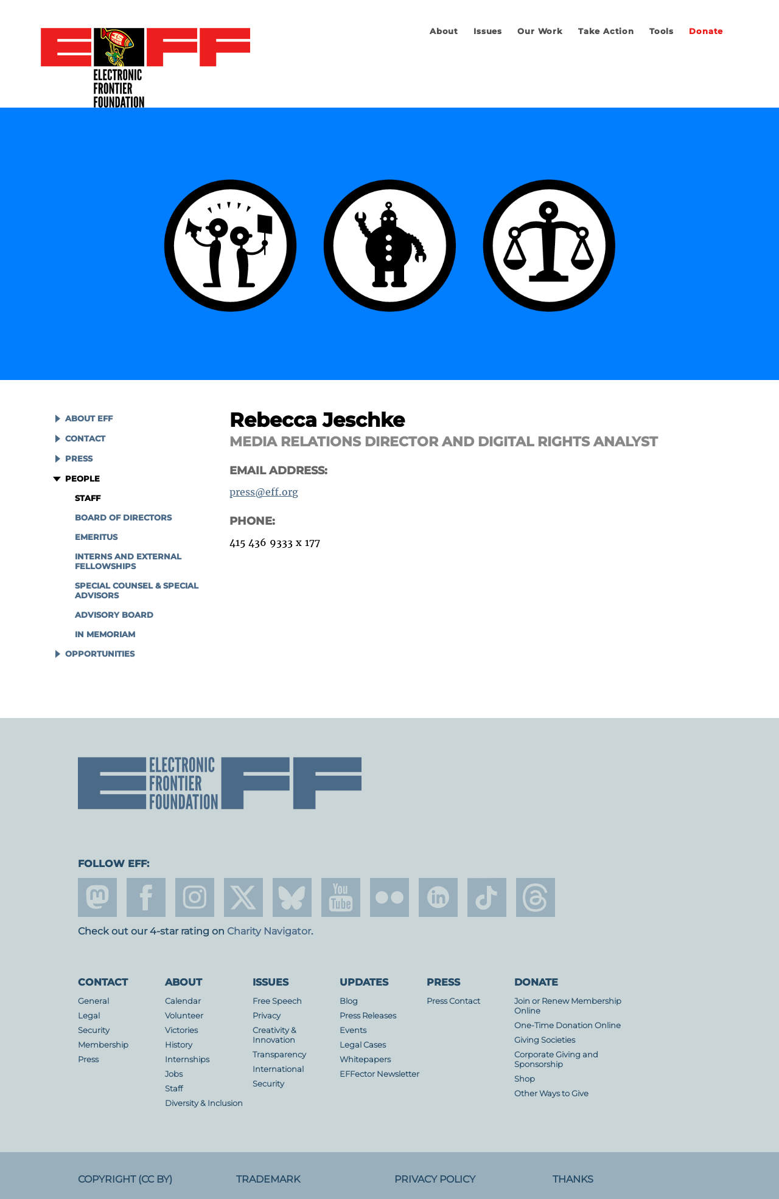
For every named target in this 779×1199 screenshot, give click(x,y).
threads (535, 897)
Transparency (279, 1054)
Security (94, 1030)
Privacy (267, 1015)
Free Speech (277, 1001)
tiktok (486, 897)
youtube (340, 897)
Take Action (606, 31)
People (82, 478)
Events (353, 1030)
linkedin (438, 897)
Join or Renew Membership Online (567, 1006)
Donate (706, 31)
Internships (187, 1059)
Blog (349, 1001)
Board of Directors (123, 517)
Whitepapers (365, 1059)
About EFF (89, 418)
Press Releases (368, 1015)
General (93, 1001)
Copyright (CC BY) (125, 1179)
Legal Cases (363, 1044)
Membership (103, 1044)
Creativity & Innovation (274, 1035)
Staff (87, 498)
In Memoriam (105, 634)
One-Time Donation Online (567, 1025)
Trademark (268, 1179)
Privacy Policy (434, 1179)
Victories (181, 1030)
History (178, 1044)
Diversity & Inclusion (204, 1103)
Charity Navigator (269, 931)
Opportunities (99, 653)
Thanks (573, 1179)
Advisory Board (114, 615)
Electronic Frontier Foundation (145, 68)
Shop (524, 1078)
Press (79, 458)
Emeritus (96, 537)
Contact (85, 438)
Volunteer (184, 1015)
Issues (487, 31)
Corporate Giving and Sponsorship (556, 1059)
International (278, 1069)
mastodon (97, 897)
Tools (661, 31)
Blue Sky (292, 897)
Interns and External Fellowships (128, 561)
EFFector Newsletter (379, 1074)
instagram (194, 897)
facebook (146, 897)
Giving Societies (544, 1040)
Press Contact (453, 1001)
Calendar (183, 1001)
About (444, 31)
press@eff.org (263, 492)
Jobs (174, 1074)
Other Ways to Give (551, 1093)
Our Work (539, 31)
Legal (89, 1015)
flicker (389, 897)
